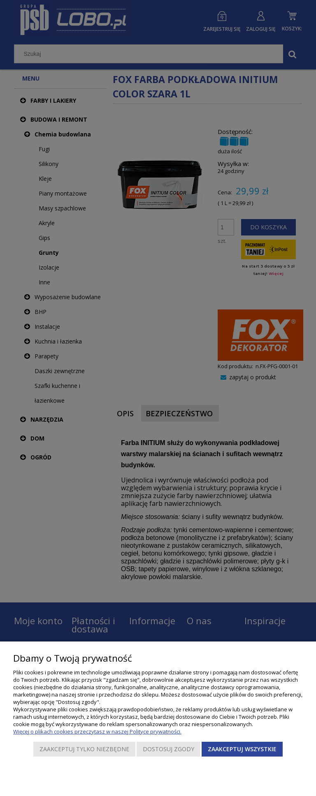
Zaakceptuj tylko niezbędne (84, 749)
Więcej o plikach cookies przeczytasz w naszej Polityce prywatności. (97, 731)
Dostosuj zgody (168, 749)
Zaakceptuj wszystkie (242, 749)
